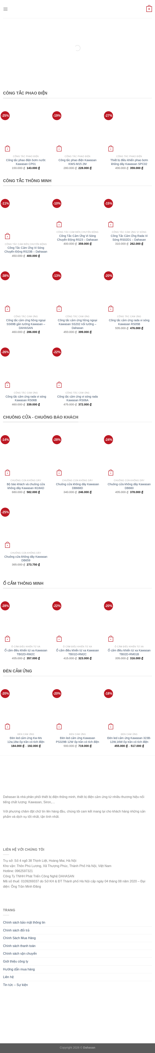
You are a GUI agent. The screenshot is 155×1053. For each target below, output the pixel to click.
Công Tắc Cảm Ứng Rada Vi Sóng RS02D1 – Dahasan (129, 237)
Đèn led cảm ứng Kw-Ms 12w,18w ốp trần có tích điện (25, 739)
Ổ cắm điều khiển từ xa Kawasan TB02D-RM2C (25, 652)
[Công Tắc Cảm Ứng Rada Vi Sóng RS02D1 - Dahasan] (129, 211)
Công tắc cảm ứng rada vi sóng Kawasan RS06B (25, 398)
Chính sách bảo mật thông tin (24, 922)
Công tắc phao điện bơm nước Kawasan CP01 (26, 162)
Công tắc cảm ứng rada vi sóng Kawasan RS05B (129, 322)
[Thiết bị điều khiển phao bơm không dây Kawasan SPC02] (129, 129)
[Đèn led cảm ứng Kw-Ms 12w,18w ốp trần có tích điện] (26, 707)
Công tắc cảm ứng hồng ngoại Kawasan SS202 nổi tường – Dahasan (77, 324)
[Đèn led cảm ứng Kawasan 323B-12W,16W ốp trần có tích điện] (129, 707)
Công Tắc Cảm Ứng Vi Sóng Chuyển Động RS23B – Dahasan (25, 249)
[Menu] (5, 9)
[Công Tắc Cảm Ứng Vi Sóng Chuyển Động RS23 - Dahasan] (77, 211)
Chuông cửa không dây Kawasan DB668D (77, 486)
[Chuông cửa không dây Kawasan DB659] (26, 525)
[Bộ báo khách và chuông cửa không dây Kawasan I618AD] (26, 453)
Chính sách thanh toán (19, 946)
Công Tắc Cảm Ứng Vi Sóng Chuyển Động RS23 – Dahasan (77, 237)
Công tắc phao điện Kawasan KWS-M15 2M (77, 162)
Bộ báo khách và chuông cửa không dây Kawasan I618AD (26, 486)
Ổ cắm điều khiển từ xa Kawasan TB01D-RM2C (77, 652)
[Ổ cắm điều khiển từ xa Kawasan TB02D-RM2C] (26, 619)
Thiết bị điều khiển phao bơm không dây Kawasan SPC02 (129, 162)
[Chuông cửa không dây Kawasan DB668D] (77, 453)
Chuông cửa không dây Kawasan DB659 (25, 558)
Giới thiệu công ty (15, 961)
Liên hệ (8, 977)
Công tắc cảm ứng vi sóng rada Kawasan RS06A (77, 398)
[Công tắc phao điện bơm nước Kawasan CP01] (26, 129)
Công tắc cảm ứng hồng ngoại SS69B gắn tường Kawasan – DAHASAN (26, 324)
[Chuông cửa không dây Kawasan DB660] (129, 453)
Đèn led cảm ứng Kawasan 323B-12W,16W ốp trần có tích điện (129, 739)
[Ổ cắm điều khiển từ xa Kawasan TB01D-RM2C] (77, 619)
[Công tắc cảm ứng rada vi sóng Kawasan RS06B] (26, 365)
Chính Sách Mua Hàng (19, 938)
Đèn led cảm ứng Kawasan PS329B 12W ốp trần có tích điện (77, 739)
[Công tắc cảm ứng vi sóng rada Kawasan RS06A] (77, 365)
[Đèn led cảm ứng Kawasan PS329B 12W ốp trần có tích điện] (77, 707)
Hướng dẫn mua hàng (19, 969)
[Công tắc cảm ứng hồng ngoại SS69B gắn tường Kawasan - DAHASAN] (26, 289)
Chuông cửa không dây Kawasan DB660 (129, 486)
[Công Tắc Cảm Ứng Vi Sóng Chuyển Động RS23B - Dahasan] (26, 216)
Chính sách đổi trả (16, 930)
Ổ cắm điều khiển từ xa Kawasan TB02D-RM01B (129, 652)
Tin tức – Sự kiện (15, 985)
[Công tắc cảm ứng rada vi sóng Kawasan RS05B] (129, 289)
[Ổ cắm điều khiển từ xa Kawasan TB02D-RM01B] (129, 619)
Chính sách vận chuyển (20, 953)
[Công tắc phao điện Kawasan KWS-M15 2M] (77, 129)
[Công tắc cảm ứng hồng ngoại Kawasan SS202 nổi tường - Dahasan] (77, 289)
